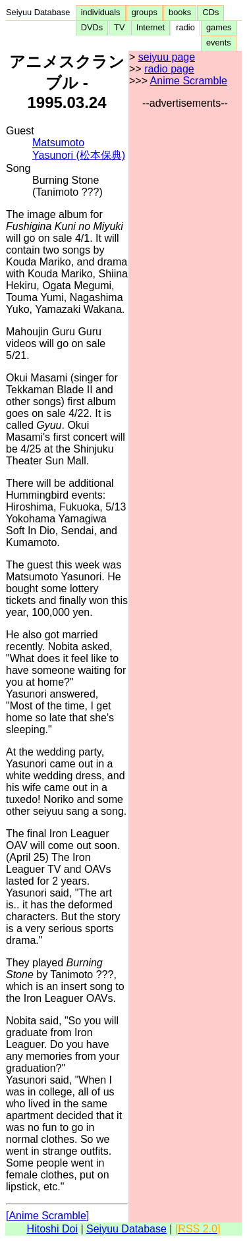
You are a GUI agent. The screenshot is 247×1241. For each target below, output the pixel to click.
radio (185, 27)
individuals (100, 12)
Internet (151, 27)
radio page (169, 68)
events (219, 42)
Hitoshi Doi (52, 1228)
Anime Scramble (188, 80)
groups (144, 12)
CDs (210, 12)
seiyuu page (166, 57)
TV (119, 27)
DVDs (92, 27)
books (180, 12)
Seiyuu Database (40, 12)
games (219, 27)
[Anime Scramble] (47, 1215)
